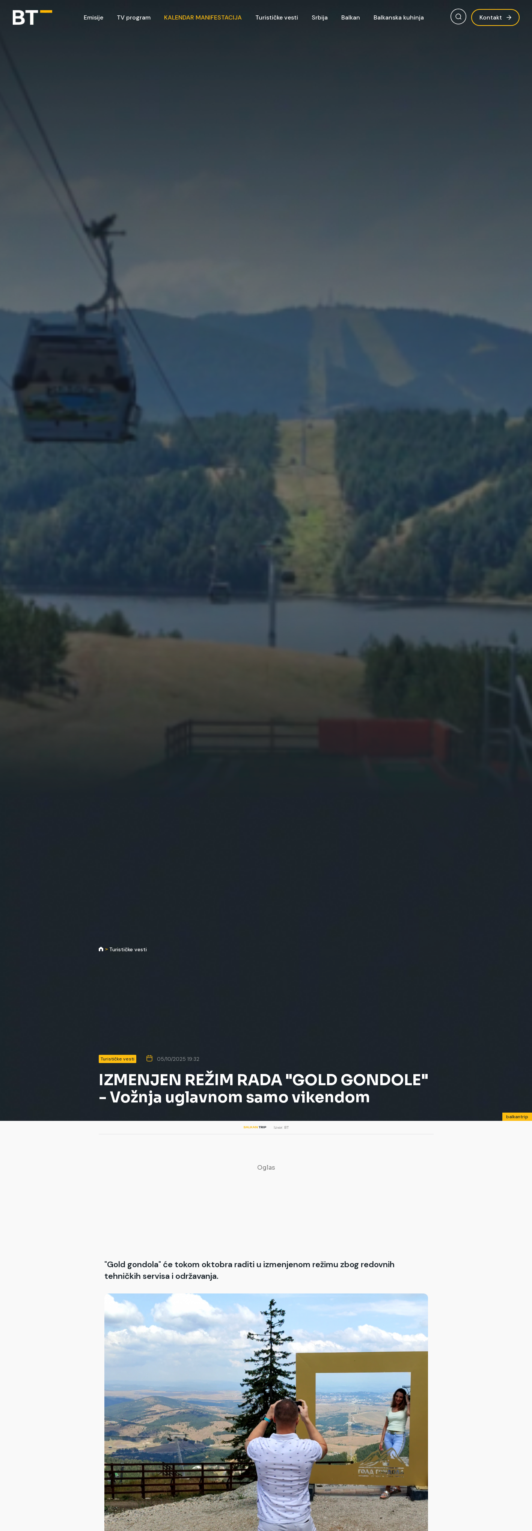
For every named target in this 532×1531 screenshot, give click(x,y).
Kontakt (495, 17)
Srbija (320, 17)
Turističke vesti (276, 17)
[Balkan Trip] (32, 17)
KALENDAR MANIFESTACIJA (203, 17)
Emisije (93, 17)
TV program (134, 17)
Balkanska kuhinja (399, 17)
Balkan (350, 17)
